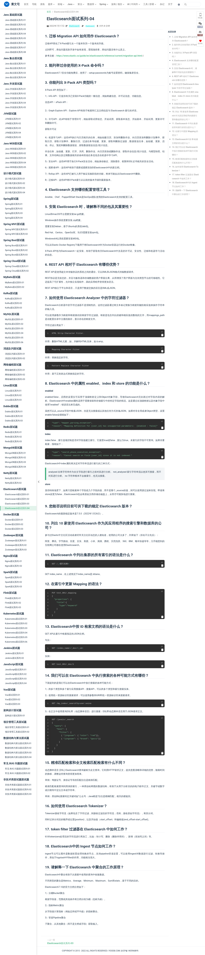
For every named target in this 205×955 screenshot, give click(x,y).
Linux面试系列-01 (13, 390)
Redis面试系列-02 (13, 436)
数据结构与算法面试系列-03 (18, 752)
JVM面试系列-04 (13, 132)
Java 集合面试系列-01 (15, 63)
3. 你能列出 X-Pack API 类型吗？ (184, 55)
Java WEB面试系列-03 (15, 158)
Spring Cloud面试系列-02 (17, 271)
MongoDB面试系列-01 (15, 453)
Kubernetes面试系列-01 (16, 619)
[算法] (81, 4)
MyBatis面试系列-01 (14, 282)
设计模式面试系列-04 (15, 192)
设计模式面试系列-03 (15, 188)
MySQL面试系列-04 (14, 333)
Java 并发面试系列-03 (15, 98)
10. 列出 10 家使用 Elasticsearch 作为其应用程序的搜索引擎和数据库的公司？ (185, 115)
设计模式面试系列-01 (15, 178)
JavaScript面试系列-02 (15, 674)
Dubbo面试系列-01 (14, 411)
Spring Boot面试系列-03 (16, 254)
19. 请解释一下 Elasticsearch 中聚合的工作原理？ (185, 192)
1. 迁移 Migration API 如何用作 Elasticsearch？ (184, 39)
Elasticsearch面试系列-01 (17, 494)
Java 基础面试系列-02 (15, 24)
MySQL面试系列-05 (14, 337)
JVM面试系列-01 (13, 119)
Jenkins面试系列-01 (14, 653)
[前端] (61, 4)
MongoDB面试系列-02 (15, 457)
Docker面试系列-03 (14, 529)
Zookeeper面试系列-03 (16, 549)
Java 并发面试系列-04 (15, 103)
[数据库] (92, 4)
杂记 (162, 4)
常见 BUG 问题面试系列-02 (17, 773)
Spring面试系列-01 (14, 204)
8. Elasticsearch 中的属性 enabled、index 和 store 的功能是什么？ (185, 96)
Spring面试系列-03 (14, 213)
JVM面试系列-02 (13, 123)
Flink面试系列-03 (13, 607)
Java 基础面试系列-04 (15, 33)
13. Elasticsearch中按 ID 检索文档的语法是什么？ (185, 141)
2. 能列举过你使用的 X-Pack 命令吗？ (184, 47)
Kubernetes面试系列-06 (16, 642)
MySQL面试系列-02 (14, 324)
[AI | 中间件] (134, 4)
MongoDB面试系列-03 (15, 462)
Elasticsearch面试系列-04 (17, 508)
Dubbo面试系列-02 (14, 416)
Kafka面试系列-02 (13, 303)
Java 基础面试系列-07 (15, 47)
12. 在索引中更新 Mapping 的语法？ (185, 133)
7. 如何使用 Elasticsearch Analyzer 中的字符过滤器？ (185, 86)
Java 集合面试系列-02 (15, 68)
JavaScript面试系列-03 (15, 678)
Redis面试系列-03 (13, 441)
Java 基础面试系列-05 (15, 38)
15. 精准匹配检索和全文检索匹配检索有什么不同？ (184, 161)
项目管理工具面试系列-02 (17, 732)
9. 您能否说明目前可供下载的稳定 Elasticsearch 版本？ (185, 106)
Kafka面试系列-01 (13, 298)
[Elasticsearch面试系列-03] (60, 941)
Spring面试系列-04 (14, 218)
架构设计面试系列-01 (15, 715)
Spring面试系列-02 (14, 208)
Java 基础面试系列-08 (15, 52)
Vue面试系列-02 (12, 699)
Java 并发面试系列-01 (15, 89)
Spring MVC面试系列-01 (16, 229)
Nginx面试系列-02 (13, 566)
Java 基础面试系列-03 (15, 29)
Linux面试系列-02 (13, 395)
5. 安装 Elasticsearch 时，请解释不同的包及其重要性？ (184, 70)
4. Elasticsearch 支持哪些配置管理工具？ (185, 62)
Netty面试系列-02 (13, 483)
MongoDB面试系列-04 (15, 467)
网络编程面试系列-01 (15, 370)
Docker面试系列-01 (14, 520)
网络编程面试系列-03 (15, 379)
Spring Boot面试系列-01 (16, 245)
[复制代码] (162, 335)
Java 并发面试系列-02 (15, 93)
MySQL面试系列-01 (14, 319)
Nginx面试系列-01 (13, 561)
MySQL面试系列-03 (14, 328)
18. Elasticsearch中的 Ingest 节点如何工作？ (185, 184)
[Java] (71, 4)
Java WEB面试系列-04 (15, 162)
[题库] (51, 4)
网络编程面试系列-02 (15, 374)
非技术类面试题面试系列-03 (18, 794)
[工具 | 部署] (150, 4)
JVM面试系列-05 (13, 137)
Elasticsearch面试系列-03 (17, 503)
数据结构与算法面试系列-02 (18, 748)
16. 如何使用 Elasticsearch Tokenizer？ (185, 169)
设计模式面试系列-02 (15, 183)
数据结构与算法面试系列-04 (18, 757)
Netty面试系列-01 (13, 478)
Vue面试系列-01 (12, 695)
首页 (26, 4)
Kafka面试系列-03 (13, 307)
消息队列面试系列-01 (15, 354)
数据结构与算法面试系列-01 (18, 743)
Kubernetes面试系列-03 (16, 628)
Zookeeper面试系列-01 (16, 540)
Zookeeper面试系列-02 (16, 545)
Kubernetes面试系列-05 (16, 637)
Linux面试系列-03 (13, 400)
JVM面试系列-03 (13, 128)
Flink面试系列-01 (13, 598)
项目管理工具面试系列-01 (17, 727)
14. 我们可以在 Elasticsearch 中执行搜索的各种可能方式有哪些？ (185, 151)
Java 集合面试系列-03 (15, 73)
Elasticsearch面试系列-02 (17, 499)
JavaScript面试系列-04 (15, 683)
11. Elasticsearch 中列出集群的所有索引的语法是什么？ (185, 125)
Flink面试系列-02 (13, 603)
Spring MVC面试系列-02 (16, 234)
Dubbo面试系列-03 (14, 420)
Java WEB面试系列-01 (15, 149)
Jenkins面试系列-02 (14, 658)
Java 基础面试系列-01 (15, 20)
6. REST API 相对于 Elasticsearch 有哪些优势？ (185, 78)
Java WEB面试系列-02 (15, 153)
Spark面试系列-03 (13, 586)
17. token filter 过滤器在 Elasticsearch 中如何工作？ (185, 176)
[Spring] (104, 4)
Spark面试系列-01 (13, 577)
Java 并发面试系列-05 (15, 107)
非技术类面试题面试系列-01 (18, 785)
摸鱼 (42, 4)
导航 (34, 4)
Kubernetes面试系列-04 (16, 632)
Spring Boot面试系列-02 (16, 250)
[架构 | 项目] (118, 4)
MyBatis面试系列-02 (14, 287)
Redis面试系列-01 (13, 432)
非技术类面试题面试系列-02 (18, 789)
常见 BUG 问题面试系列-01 (17, 768)
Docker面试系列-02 (14, 524)
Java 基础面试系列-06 (15, 43)
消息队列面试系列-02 (15, 358)
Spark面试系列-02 (13, 582)
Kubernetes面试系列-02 (16, 623)
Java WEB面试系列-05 (15, 167)
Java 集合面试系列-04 (15, 77)
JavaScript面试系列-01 (15, 669)
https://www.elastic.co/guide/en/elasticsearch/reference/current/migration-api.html (100, 55)
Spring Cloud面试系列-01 (17, 266)
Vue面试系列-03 (12, 704)
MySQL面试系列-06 (14, 342)
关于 (170, 4)
